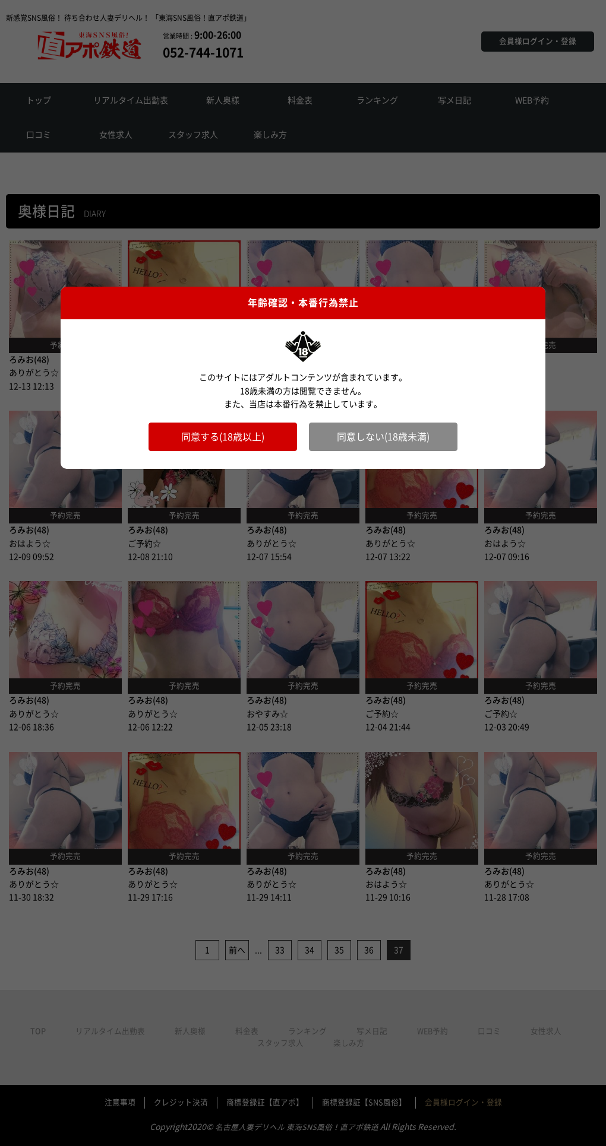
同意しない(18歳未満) (383, 437)
